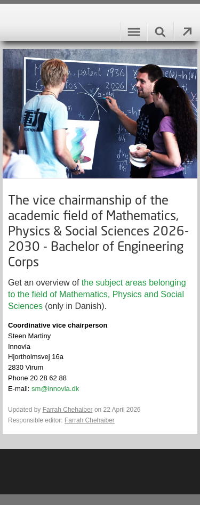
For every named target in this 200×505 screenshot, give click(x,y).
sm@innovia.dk (55, 389)
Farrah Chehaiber (68, 409)
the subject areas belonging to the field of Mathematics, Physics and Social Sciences (97, 294)
